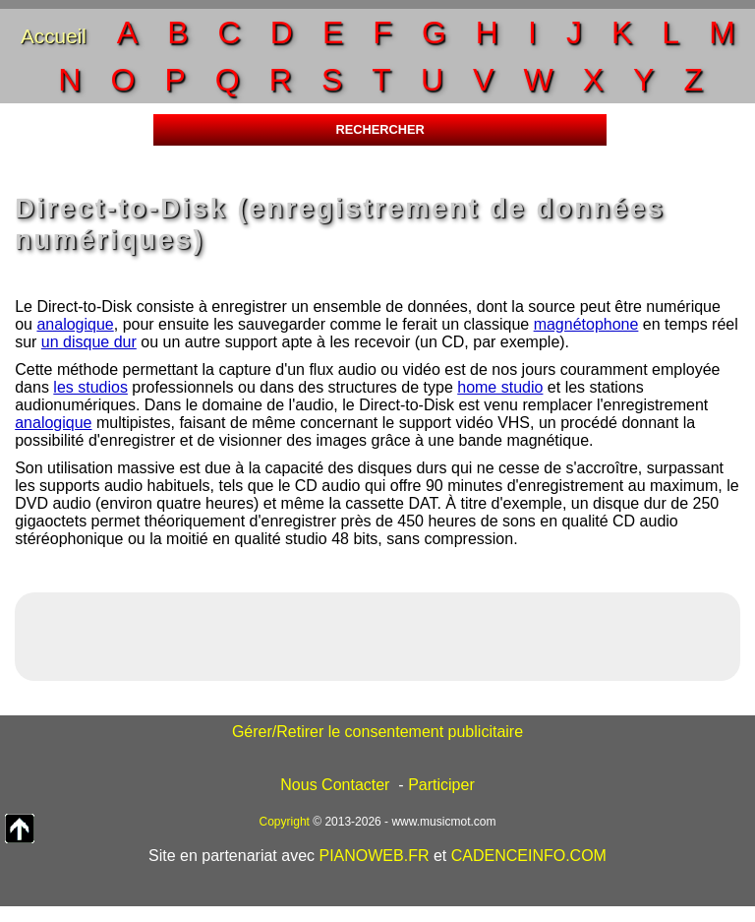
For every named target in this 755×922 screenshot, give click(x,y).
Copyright (285, 822)
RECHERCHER (379, 129)
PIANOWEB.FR (374, 855)
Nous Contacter (334, 784)
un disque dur (89, 342)
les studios (90, 387)
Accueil (54, 36)
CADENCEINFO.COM (529, 855)
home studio (500, 387)
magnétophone (586, 324)
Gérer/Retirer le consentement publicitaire (377, 731)
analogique (74, 324)
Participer (441, 784)
